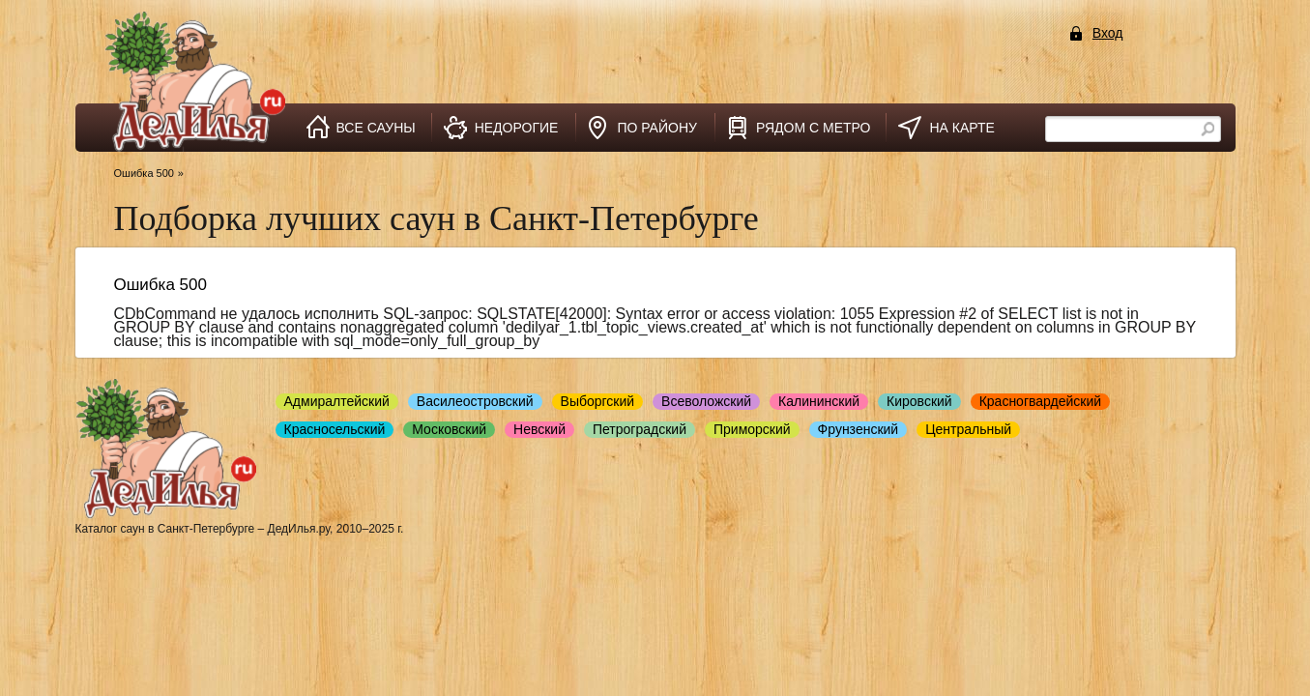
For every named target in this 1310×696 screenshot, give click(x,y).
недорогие (517, 127)
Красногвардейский (1040, 401)
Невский (539, 429)
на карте (961, 127)
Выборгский (598, 401)
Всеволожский (706, 401)
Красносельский (335, 429)
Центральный (968, 429)
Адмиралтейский (337, 401)
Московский (449, 429)
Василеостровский (475, 401)
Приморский (752, 429)
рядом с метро (813, 127)
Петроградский (639, 429)
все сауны (376, 127)
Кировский (919, 401)
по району (657, 127)
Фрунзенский (858, 429)
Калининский (818, 401)
